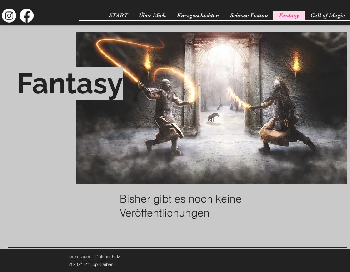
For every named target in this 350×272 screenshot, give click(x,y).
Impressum (79, 256)
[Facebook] (27, 16)
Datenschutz (107, 256)
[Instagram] (9, 16)
